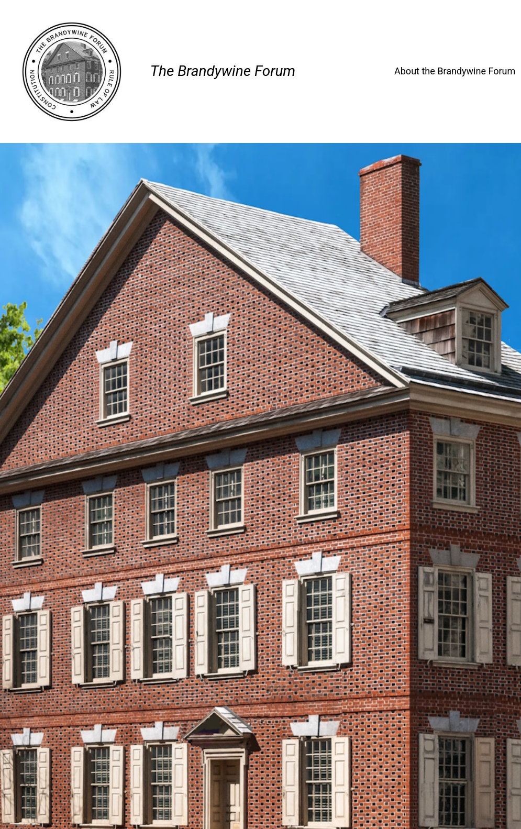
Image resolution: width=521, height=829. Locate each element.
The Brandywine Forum (222, 71)
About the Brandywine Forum (454, 70)
